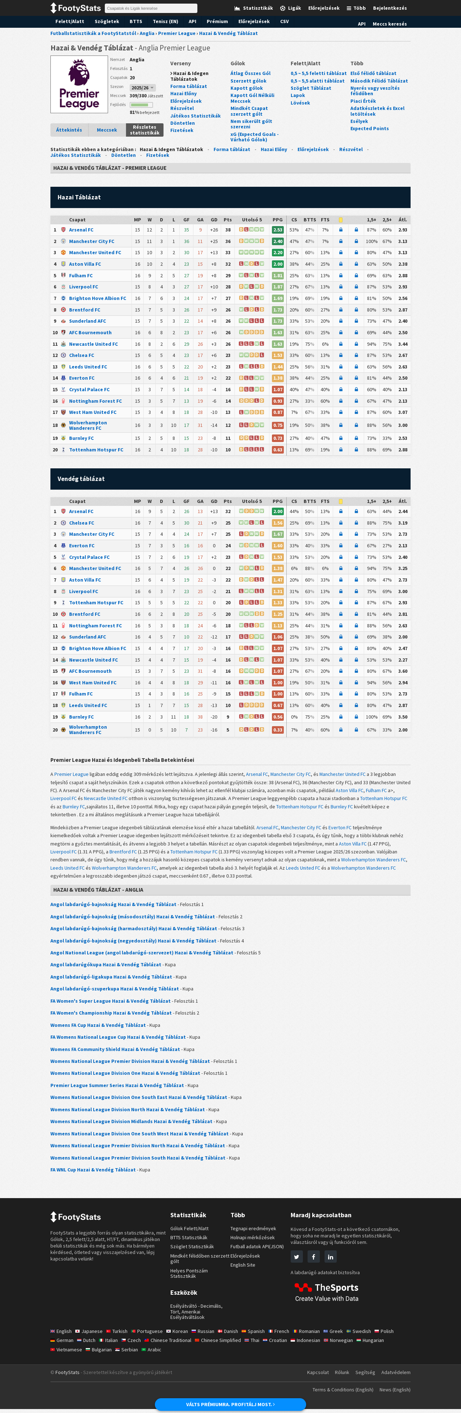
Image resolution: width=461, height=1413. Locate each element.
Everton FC (81, 379)
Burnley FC (81, 439)
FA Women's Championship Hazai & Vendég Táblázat (109, 1016)
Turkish (119, 1335)
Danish (234, 1335)
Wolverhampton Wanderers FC (99, 426)
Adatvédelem (396, 1376)
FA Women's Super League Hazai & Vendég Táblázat (108, 1004)
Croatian (283, 1344)
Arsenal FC (81, 230)
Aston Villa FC (85, 265)
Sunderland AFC (87, 322)
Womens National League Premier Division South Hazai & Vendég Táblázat (134, 1162)
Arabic (154, 1353)
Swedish (368, 1335)
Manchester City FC (91, 241)
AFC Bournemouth (90, 333)
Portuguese (150, 1335)
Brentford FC (83, 310)
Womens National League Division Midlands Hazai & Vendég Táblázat (128, 1125)
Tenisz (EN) (160, 21)
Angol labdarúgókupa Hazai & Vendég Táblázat (103, 968)
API (188, 21)
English (61, 1335)
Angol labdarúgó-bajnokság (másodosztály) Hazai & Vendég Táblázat (128, 919)
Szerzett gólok (246, 81)
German (62, 1344)
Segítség (365, 1376)
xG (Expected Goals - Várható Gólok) (254, 136)
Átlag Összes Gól (249, 73)
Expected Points (368, 129)
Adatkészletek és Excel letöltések (376, 111)
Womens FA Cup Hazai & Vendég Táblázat (97, 1028)
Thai (260, 1344)
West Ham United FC (92, 413)
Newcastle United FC (92, 345)
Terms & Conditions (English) (338, 1393)
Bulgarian (100, 1353)
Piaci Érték (362, 101)
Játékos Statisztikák (193, 116)
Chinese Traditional (172, 1344)
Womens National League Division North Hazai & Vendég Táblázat (124, 1113)
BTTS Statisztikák (190, 1241)
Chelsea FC (82, 356)
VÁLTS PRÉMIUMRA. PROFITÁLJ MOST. (230, 1404)
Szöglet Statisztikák (192, 1251)
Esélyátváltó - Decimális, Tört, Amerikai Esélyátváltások (197, 1315)
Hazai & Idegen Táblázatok (188, 76)
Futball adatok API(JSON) (259, 1251)
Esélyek (359, 121)
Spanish (260, 1335)
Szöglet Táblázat (309, 88)
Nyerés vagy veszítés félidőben (374, 91)
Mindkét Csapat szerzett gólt (258, 111)
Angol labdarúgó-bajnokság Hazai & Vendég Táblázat (110, 907)
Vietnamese (66, 1353)
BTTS (130, 21)
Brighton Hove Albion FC (97, 299)
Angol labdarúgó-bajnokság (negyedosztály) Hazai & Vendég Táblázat (128, 943)
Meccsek (107, 130)
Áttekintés (69, 130)
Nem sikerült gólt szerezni (249, 124)
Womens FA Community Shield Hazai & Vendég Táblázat (113, 1052)
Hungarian (383, 1344)
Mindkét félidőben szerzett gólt (200, 1262)
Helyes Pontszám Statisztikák (190, 1277)
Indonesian (315, 1344)
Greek (342, 1335)
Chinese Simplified (224, 1344)
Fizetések (181, 130)
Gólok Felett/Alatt (190, 1232)
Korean (181, 1335)
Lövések (300, 103)
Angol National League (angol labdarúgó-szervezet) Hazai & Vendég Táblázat (137, 955)
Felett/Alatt (68, 21)
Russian (207, 1335)
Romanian (315, 1335)
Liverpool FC (83, 287)
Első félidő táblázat (372, 73)
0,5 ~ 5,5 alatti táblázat (317, 81)
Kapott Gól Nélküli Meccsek (250, 98)
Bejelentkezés (391, 8)
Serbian (129, 1353)
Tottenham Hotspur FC (94, 451)
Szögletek (102, 21)
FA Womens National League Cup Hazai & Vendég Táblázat (116, 1040)
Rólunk (341, 1376)
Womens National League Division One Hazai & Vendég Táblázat (122, 1076)
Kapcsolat (316, 1376)
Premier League (72, 777)
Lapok (297, 95)
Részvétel (181, 108)
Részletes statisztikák (144, 130)
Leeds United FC (87, 368)
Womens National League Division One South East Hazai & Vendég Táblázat (135, 1101)
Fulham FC (81, 276)
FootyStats (67, 1376)
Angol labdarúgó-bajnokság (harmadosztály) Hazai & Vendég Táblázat (129, 931)
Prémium (212, 21)
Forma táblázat (187, 86)
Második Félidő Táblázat (377, 81)
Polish (394, 1335)
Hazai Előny (183, 94)
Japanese (90, 1335)
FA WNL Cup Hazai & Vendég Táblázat (93, 1173)
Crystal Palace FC (89, 390)
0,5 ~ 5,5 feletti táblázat (317, 73)
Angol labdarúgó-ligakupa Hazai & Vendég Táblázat (108, 980)
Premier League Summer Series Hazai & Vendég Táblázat (114, 1089)
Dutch (87, 1344)
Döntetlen (181, 123)
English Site (243, 1269)
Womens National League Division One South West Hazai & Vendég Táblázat (136, 1137)
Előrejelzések (248, 21)
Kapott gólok (244, 88)
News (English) (394, 1393)
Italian (111, 1344)
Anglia (137, 59)
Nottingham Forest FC (94, 402)
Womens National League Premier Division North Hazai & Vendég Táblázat (134, 1149)
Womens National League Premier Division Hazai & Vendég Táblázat (127, 1065)
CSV (278, 21)
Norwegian (349, 1344)
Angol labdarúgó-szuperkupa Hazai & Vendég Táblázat (111, 992)
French (286, 1335)
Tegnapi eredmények (253, 1232)
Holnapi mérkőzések (253, 1241)
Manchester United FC (94, 253)
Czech (134, 1344)
